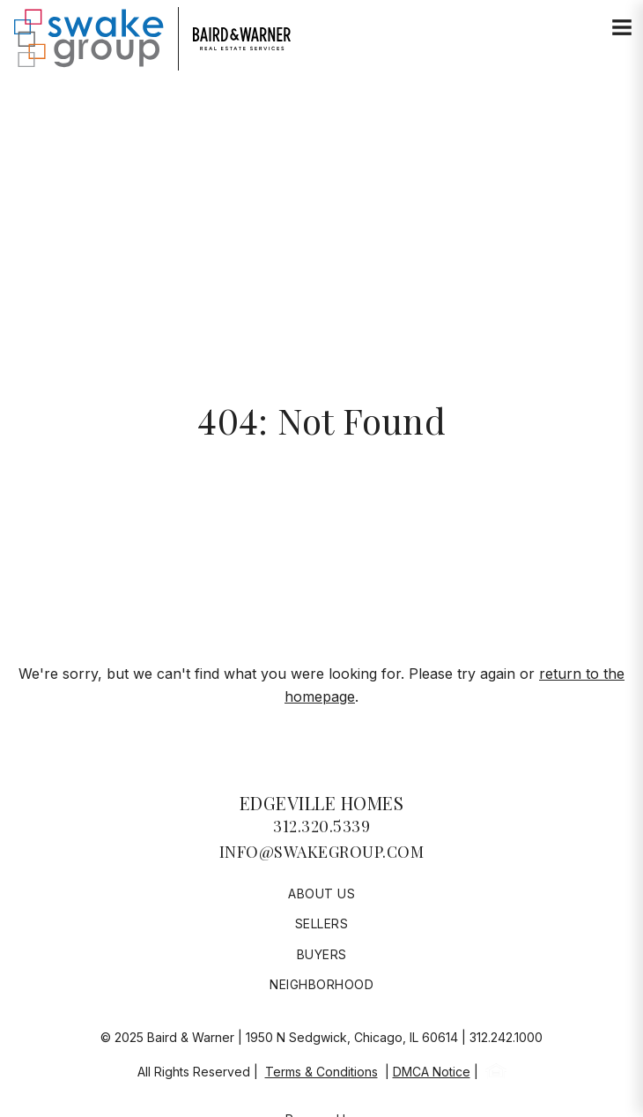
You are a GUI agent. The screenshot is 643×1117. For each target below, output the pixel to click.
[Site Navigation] (622, 28)
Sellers (322, 923)
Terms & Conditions (321, 1071)
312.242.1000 (506, 1037)
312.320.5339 (321, 826)
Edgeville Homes (322, 803)
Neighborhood (321, 984)
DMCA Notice (431, 1071)
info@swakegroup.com (322, 851)
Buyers (322, 954)
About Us (321, 893)
